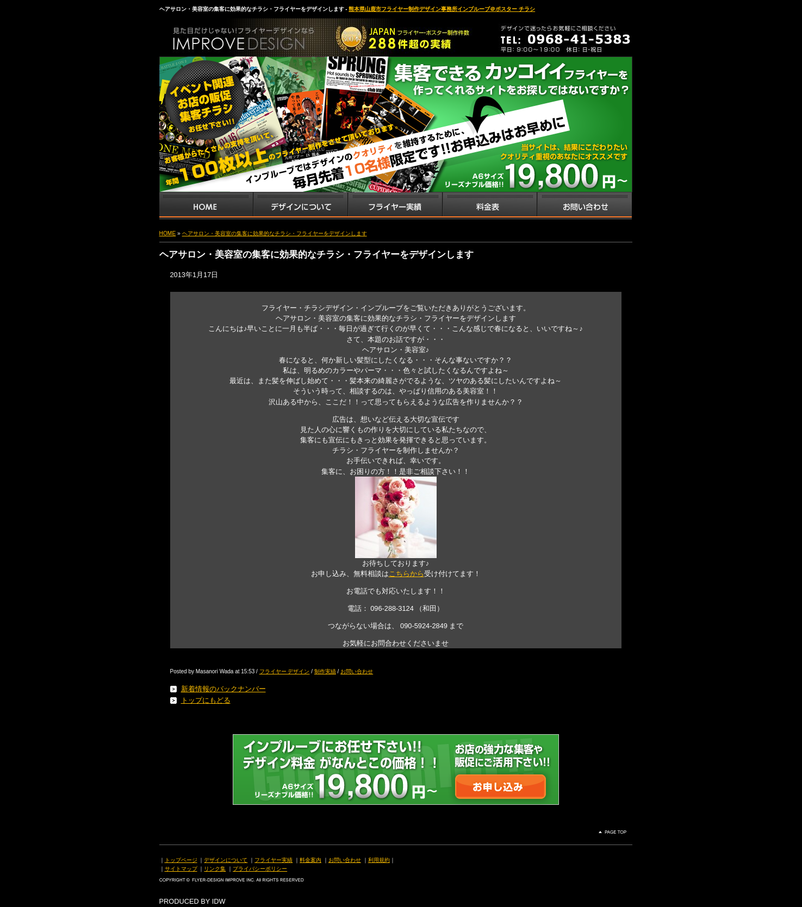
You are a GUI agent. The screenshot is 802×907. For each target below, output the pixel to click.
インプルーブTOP (206, 206)
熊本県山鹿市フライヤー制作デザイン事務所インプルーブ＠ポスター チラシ (442, 9)
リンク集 (215, 869)
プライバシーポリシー (260, 869)
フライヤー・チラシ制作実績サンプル (394, 206)
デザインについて (225, 860)
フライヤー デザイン (284, 671)
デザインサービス (300, 206)
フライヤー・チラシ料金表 (489, 206)
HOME (167, 233)
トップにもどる (206, 700)
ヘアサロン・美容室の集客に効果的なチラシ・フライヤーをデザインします (274, 233)
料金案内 (310, 860)
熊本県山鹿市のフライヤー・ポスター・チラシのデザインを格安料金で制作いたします (273, 34)
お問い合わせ (584, 206)
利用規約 (379, 860)
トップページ (181, 860)
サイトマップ (181, 869)
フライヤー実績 (273, 860)
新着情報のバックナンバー (223, 689)
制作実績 (325, 671)
